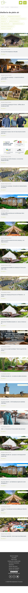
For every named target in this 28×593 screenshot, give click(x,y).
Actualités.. (7, 7)
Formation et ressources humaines (18, 18)
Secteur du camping (13, 569)
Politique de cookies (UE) (14, 573)
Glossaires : (11, 564)
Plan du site (14, 559)
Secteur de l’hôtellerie (14, 568)
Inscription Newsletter (14, 562)
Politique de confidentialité (14, 561)
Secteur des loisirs (13, 566)
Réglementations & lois (18, 23)
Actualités (14, 557)
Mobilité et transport (14, 21)
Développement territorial (14, 16)
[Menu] (25, 2)
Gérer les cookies (14, 571)
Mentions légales (14, 555)
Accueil (2, 7)
